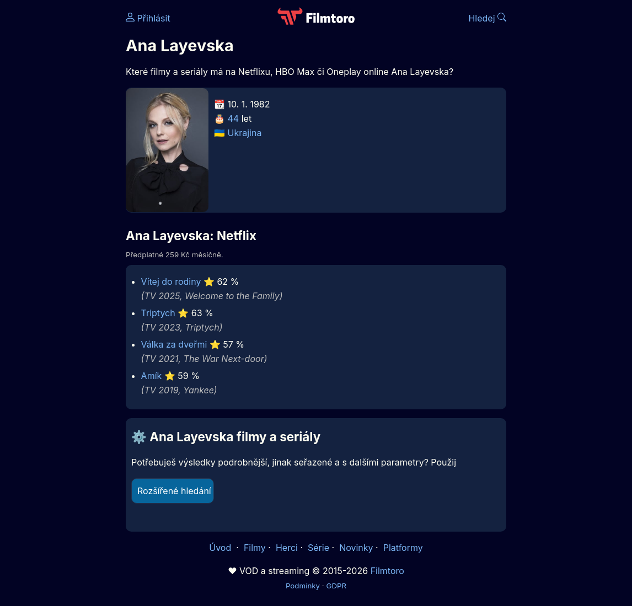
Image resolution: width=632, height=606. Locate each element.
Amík (151, 375)
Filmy (255, 547)
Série (318, 547)
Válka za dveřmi (174, 344)
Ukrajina (245, 132)
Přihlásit (148, 18)
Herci (287, 547)
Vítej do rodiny (171, 281)
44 (233, 118)
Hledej (487, 18)
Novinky (356, 547)
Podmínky (303, 585)
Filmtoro (387, 570)
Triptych (158, 312)
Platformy (403, 547)
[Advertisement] (59, 169)
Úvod (221, 547)
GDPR (336, 585)
